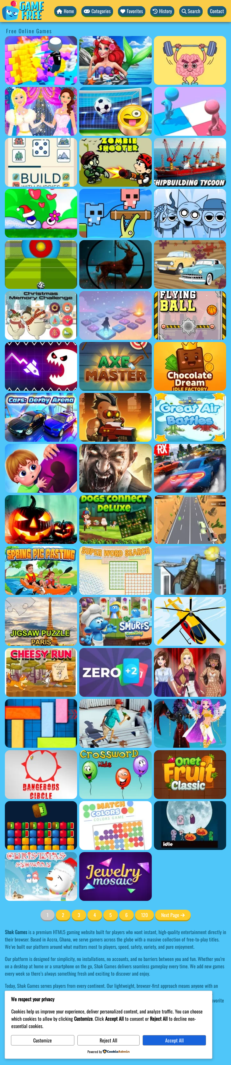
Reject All (108, 1040)
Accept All (174, 1040)
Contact (217, 11)
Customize (42, 1040)
